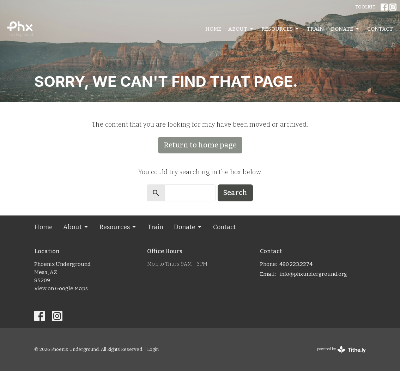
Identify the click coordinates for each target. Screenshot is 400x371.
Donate (345, 28)
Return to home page (200, 145)
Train (315, 29)
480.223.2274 (296, 264)
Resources (280, 28)
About (241, 28)
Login (153, 349)
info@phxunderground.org (313, 274)
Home (213, 29)
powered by (341, 349)
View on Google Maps (61, 288)
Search (235, 192)
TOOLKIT (365, 7)
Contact (380, 29)
